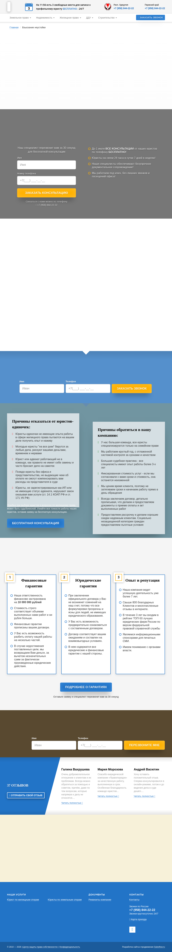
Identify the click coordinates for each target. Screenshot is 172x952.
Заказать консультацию (46, 193)
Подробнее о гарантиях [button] (86, 687)
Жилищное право (70, 17)
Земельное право (20, 17)
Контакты (134, 899)
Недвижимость (45, 17)
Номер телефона (26, 173)
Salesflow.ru (159, 947)
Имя (19, 158)
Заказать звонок (150, 17)
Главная (14, 27)
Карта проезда (138, 919)
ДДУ (89, 17)
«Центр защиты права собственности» (40, 947)
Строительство (107, 17)
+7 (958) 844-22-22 (124, 8)
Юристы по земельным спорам (65, 899)
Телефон (71, 381)
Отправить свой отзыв (25, 795)
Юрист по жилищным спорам (23, 899)
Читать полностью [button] (72, 803)
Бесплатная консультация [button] (35, 523)
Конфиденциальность (70, 947)
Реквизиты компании (100, 899)
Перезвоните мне (144, 745)
